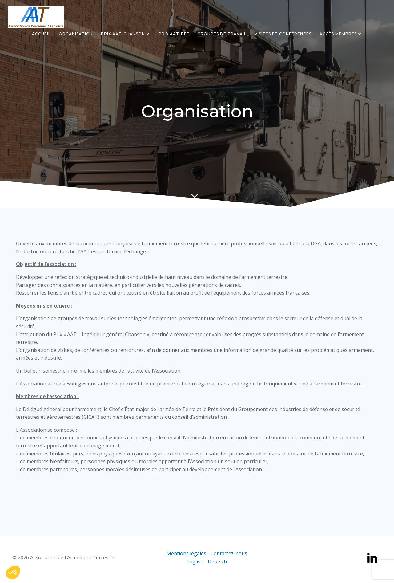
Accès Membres (341, 33)
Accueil (41, 33)
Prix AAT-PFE (174, 33)
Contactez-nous (229, 556)
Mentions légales (186, 556)
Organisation (76, 33)
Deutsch (217, 564)
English (196, 564)
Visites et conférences (283, 33)
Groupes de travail (222, 33)
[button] (13, 572)
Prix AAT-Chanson (126, 33)
